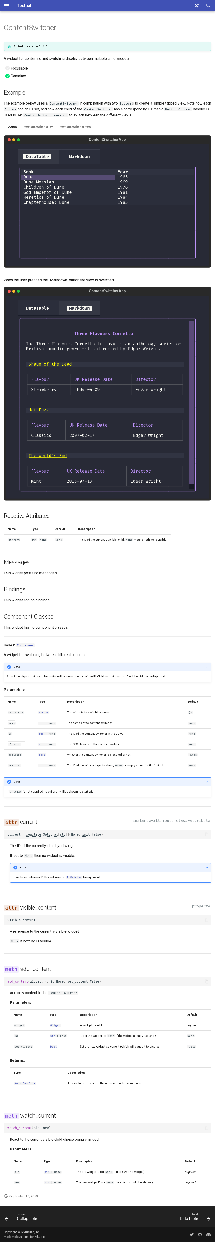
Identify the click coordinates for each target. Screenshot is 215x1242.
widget (35, 982)
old (36, 1128)
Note (16, 667)
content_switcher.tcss (75, 126)
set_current (77, 982)
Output (12, 126)
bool (42, 754)
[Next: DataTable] (194, 1217)
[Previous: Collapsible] (22, 1217)
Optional (50, 834)
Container (25, 645)
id (52, 982)
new (46, 1128)
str (41, 723)
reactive (33, 834)
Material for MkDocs (32, 1236)
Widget (44, 712)
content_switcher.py (38, 126)
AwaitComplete (25, 1083)
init (86, 834)
